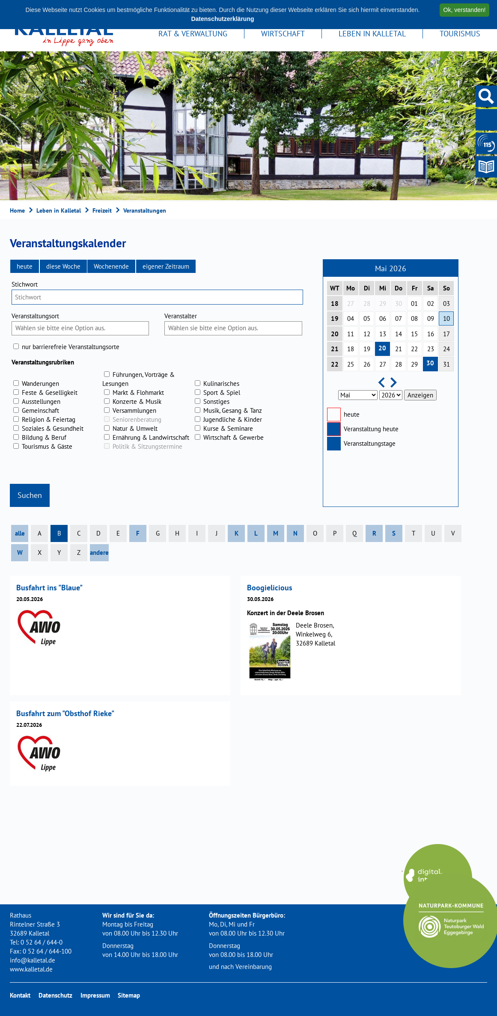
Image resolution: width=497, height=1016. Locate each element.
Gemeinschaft (40, 410)
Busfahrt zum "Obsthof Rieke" (65, 713)
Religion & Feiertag (48, 419)
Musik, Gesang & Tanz (232, 410)
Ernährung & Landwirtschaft (151, 437)
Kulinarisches (221, 383)
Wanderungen (40, 383)
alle (20, 533)
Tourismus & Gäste (47, 446)
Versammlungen (134, 410)
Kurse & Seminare (228, 428)
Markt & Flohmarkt (138, 392)
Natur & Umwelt (135, 428)
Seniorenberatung (137, 419)
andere (99, 552)
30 (430, 363)
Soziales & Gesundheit (52, 428)
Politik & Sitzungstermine (147, 446)
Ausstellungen (41, 401)
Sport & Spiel (221, 392)
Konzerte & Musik (137, 401)
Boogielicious (269, 587)
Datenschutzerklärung (222, 18)
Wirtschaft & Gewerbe (233, 437)
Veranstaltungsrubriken (43, 362)
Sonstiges (216, 401)
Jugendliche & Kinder (232, 419)
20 (382, 348)
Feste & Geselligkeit (49, 392)
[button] (24, 266)
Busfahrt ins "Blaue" (49, 587)
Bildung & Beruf (44, 437)
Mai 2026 (390, 268)
